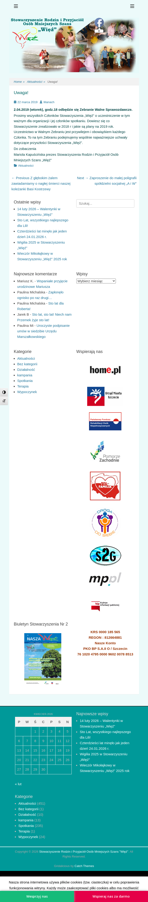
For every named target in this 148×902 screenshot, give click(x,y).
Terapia (23, 386)
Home (19, 81)
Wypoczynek (27, 392)
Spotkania (25, 381)
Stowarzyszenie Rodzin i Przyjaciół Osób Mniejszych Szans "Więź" (83, 851)
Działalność (26, 370)
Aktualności (36, 81)
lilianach (48, 102)
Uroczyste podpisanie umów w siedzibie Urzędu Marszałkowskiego (43, 331)
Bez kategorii (27, 364)
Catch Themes (84, 866)
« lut (18, 784)
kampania (24, 375)
